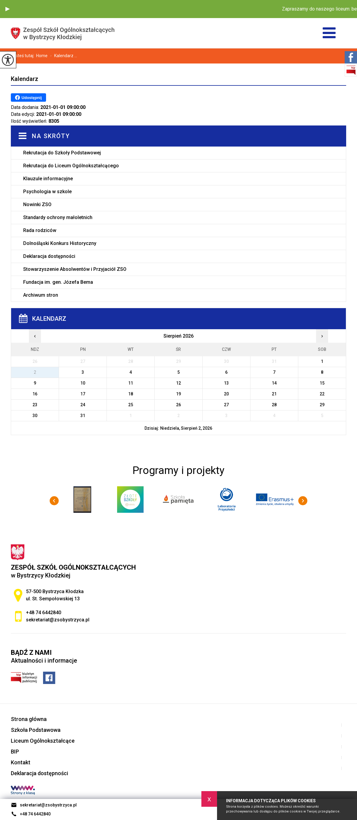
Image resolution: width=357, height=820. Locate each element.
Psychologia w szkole (47, 191)
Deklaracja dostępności (49, 256)
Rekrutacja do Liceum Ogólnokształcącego (71, 166)
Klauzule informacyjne (48, 178)
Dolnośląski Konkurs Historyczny (59, 243)
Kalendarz (24, 79)
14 (274, 383)
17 (82, 393)
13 (226, 383)
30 (35, 415)
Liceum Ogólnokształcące (43, 741)
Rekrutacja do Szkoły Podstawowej (62, 153)
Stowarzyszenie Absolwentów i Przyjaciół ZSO (74, 269)
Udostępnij (28, 97)
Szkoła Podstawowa (36, 730)
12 (178, 383)
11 (130, 383)
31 (82, 415)
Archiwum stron (40, 295)
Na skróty (51, 136)
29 (322, 404)
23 (35, 404)
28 (274, 404)
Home (42, 56)
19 (178, 393)
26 (178, 404)
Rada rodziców (39, 230)
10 (82, 383)
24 (82, 404)
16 (35, 393)
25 (130, 404)
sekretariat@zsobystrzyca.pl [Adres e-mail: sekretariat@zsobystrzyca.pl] (57, 620)
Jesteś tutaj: (23, 56)
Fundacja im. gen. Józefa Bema (58, 282)
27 (226, 404)
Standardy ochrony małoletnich (57, 217)
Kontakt (20, 762)
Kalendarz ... (62, 56)
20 (226, 393)
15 (322, 383)
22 (322, 393)
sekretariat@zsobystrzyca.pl (44, 805)
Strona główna (29, 719)
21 (274, 393)
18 (130, 393)
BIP (15, 751)
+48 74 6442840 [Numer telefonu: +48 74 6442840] (43, 612)
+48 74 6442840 (31, 814)
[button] (7, 9)
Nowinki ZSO (37, 204)
